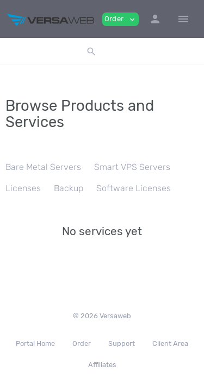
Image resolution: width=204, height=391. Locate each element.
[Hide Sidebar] (183, 19)
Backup (68, 188)
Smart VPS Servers (132, 167)
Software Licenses (133, 188)
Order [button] (120, 19)
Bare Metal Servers (43, 167)
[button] (155, 19)
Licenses (23, 188)
